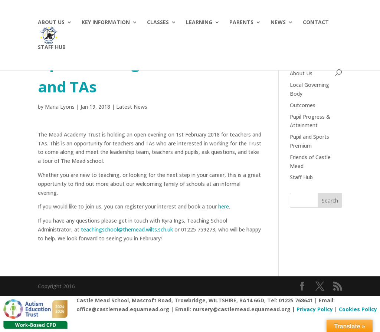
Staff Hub (301, 177)
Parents (241, 23)
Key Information (106, 23)
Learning (199, 23)
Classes (158, 23)
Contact (316, 23)
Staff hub (52, 47)
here (223, 206)
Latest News (131, 106)
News (278, 23)
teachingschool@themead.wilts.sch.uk (127, 229)
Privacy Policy (315, 309)
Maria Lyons (60, 106)
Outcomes (302, 105)
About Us (51, 23)
